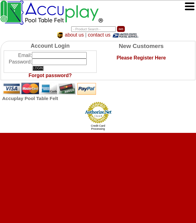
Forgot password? (50, 75)
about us (74, 35)
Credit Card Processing (98, 127)
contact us (99, 35)
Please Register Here (141, 57)
